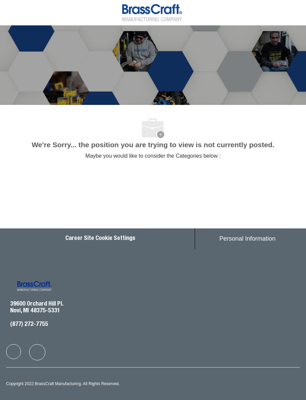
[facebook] (13, 351)
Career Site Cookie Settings (100, 239)
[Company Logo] (152, 12)
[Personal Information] (247, 238)
